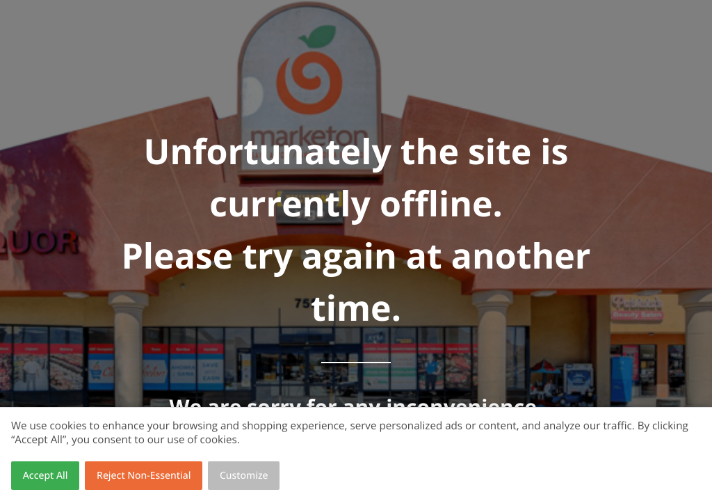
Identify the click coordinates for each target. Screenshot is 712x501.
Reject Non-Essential (144, 475)
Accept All (45, 475)
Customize (244, 475)
